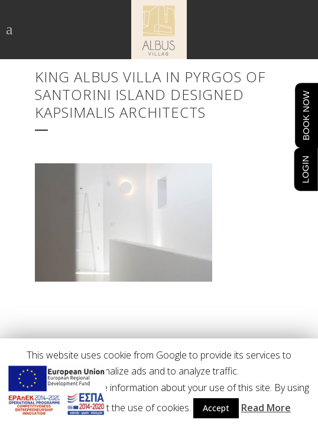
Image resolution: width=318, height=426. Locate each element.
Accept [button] (216, 408)
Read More (266, 407)
